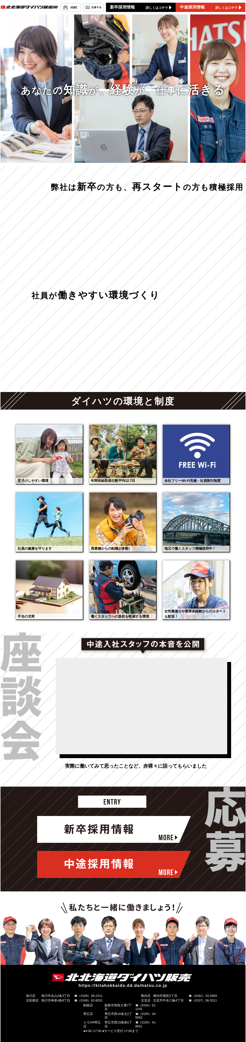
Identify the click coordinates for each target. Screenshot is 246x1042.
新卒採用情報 (141, 7)
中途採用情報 (211, 7)
